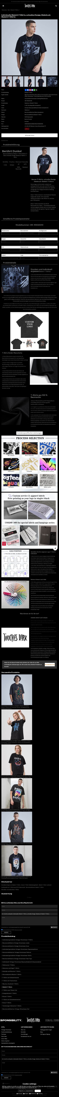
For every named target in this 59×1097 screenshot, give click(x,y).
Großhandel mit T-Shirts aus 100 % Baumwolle (13, 887)
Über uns (23, 1029)
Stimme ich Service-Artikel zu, (11, 929)
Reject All (21, 1090)
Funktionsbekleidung (6, 1032)
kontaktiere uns (34, 288)
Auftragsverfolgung (45, 1034)
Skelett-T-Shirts (15, 10)
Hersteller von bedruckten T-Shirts (10, 889)
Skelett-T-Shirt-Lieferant (45, 885)
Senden (6, 932)
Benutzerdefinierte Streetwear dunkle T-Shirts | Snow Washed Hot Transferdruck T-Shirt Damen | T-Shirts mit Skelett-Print (16, 776)
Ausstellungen (24, 1034)
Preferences (32, 1093)
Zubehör (54, 927)
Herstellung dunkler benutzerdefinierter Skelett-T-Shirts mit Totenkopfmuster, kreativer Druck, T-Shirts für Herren (16, 877)
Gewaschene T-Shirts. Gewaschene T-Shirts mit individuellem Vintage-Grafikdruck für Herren (16, 843)
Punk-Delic (4, 1036)
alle (9, 10)
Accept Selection (29, 1090)
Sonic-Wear (4, 1038)
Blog (41, 1032)
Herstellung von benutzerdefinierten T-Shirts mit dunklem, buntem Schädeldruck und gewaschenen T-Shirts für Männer (16, 810)
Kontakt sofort (30, 135)
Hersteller (23, 1032)
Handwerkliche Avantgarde (8, 1043)
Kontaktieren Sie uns (26, 1036)
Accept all (38, 1090)
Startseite (4, 10)
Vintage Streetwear (6, 1029)
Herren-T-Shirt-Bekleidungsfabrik (29, 885)
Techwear (3, 1034)
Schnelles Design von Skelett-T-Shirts (10, 885)
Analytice (26, 1093)
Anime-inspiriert (5, 1041)
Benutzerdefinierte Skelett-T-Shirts (35, 887)
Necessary (20, 1093)
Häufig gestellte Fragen (46, 1029)
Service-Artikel (18, 929)
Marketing (39, 1093)
